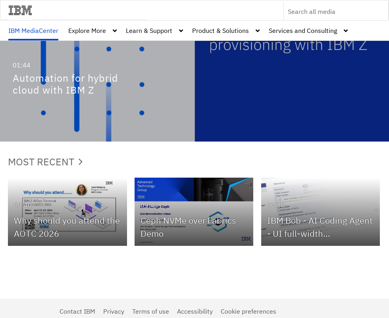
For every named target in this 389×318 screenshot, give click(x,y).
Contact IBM (77, 311)
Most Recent (45, 161)
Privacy (113, 311)
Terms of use (150, 311)
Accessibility (195, 311)
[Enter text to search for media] (327, 11)
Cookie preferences (248, 311)
